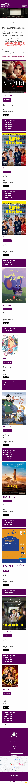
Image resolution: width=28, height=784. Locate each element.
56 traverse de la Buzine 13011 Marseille (14, 744)
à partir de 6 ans (7, 430)
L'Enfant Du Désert (9, 497)
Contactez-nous (24, 6)
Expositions (18, 782)
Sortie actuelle (7, 99)
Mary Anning (7, 427)
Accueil (7, 782)
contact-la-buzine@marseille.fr (17, 748)
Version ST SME (7, 240)
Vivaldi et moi (8, 95)
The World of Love (9, 632)
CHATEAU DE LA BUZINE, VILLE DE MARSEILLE (14, 743)
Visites (10, 782)
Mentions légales (14, 755)
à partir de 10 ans (8, 362)
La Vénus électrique (10, 689)
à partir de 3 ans (7, 309)
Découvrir (6, 115)
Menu (14, 782)
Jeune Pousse (7, 305)
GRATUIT (6, 570)
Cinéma (21, 782)
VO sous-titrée (7, 101)
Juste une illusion (9, 168)
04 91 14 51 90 (7, 753)
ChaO (5, 358)
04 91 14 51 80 (8, 748)
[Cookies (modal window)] (26, 782)
